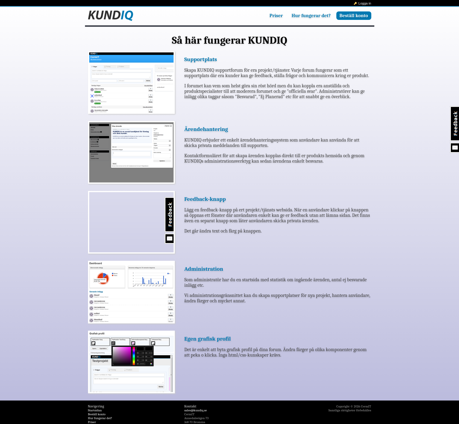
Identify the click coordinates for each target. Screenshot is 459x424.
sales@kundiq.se (195, 410)
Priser (276, 15)
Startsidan (95, 410)
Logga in (364, 3)
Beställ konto (353, 15)
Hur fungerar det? (311, 15)
